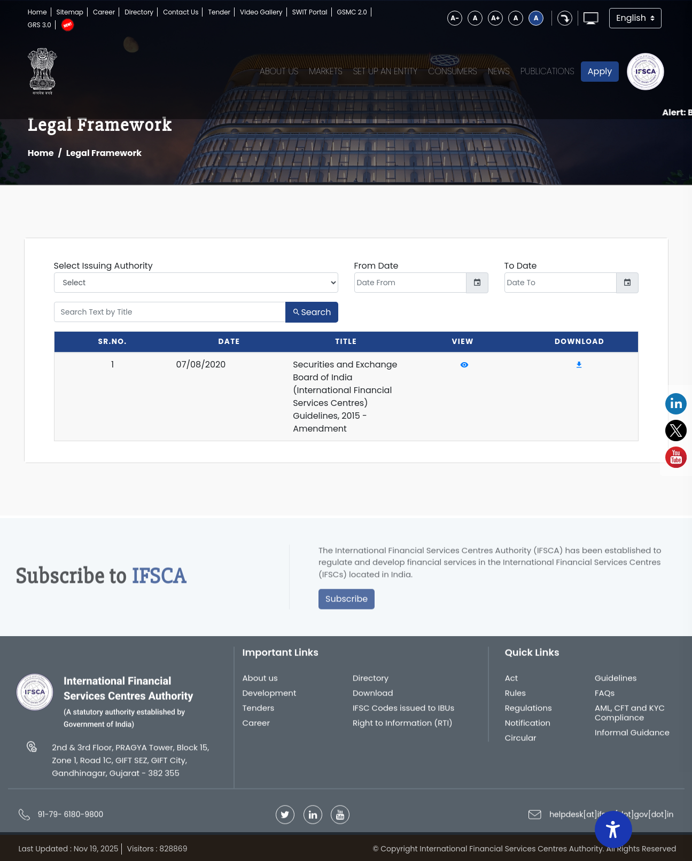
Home (37, 12)
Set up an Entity (385, 71)
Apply (600, 71)
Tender (219, 12)
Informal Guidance (632, 736)
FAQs (605, 697)
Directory (139, 12)
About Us (279, 71)
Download (373, 697)
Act (511, 682)
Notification (528, 727)
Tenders (259, 712)
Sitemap (70, 12)
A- (454, 17)
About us (260, 682)
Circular (521, 742)
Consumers (452, 71)
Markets (326, 71)
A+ (495, 17)
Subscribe (346, 603)
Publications (547, 71)
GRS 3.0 (39, 24)
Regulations (528, 712)
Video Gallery (261, 12)
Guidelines (616, 682)
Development (270, 697)
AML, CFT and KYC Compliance (630, 716)
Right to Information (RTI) (403, 727)
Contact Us (180, 12)
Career (104, 12)
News (499, 71)
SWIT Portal (310, 12)
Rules (515, 697)
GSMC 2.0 (352, 12)
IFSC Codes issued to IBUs (403, 712)
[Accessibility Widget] (613, 829)
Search (311, 312)
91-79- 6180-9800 (71, 818)
